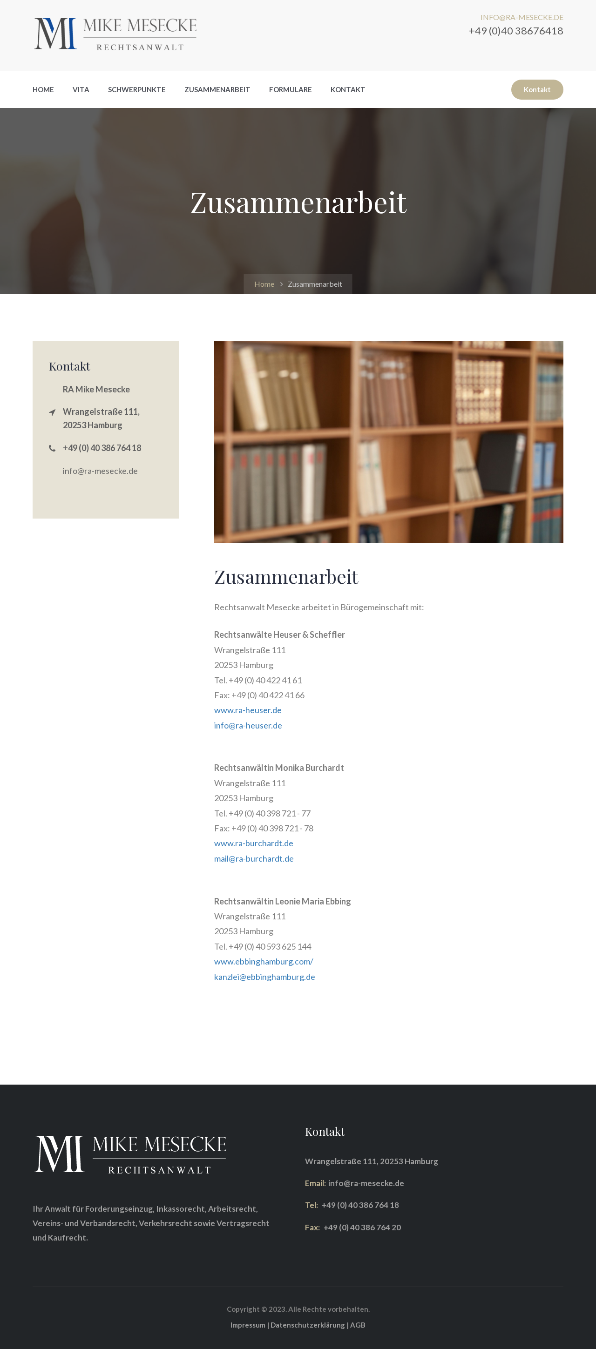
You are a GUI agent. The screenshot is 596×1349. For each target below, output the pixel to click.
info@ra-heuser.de (248, 725)
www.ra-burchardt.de (253, 843)
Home (43, 89)
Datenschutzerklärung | (310, 1325)
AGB (358, 1325)
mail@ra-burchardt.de (254, 858)
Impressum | (250, 1325)
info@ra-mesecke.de (100, 470)
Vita (81, 89)
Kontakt (348, 89)
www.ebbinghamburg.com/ (263, 961)
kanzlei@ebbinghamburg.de (264, 976)
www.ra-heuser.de (248, 710)
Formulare (290, 89)
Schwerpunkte (137, 89)
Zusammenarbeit (217, 89)
